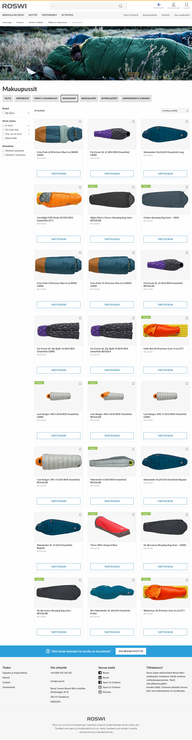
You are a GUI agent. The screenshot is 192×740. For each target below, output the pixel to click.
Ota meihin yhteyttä (131, 651)
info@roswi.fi (57, 681)
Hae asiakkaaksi (182, 15)
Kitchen (107, 691)
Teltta (7, 98)
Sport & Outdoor (112, 682)
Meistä (6, 677)
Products (20, 22)
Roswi (106, 672)
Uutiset (6, 682)
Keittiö (33, 15)
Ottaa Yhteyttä (131, 15)
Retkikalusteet (109, 98)
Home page (6, 22)
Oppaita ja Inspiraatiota (14, 672)
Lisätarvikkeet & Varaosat (136, 98)
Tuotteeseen (58, 173)
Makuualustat (88, 98)
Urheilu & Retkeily (13, 15)
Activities (67, 15)
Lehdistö (166, 15)
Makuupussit (69, 98)
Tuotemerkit (49, 15)
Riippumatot (22, 98)
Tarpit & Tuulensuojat (45, 98)
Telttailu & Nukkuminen (57, 22)
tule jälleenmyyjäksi (156, 683)
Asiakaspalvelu (150, 15)
